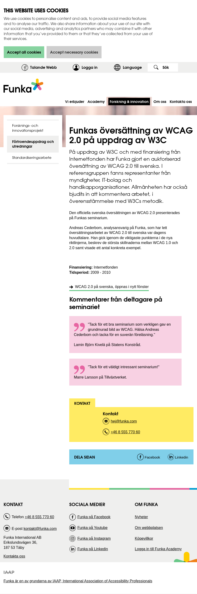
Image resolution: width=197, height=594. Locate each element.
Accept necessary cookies (74, 52)
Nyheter (141, 517)
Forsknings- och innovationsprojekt (27, 127)
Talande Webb (43, 67)
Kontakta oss (14, 556)
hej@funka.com (124, 423)
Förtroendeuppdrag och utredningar (33, 144)
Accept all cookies (24, 52)
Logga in (96, 67)
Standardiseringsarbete (31, 157)
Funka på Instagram (94, 538)
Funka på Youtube (92, 528)
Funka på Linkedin (92, 549)
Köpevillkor (144, 538)
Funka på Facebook (93, 517)
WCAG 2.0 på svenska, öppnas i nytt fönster (112, 287)
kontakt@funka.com (40, 529)
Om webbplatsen (149, 528)
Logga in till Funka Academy (158, 549)
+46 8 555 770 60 (125, 433)
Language (132, 67)
